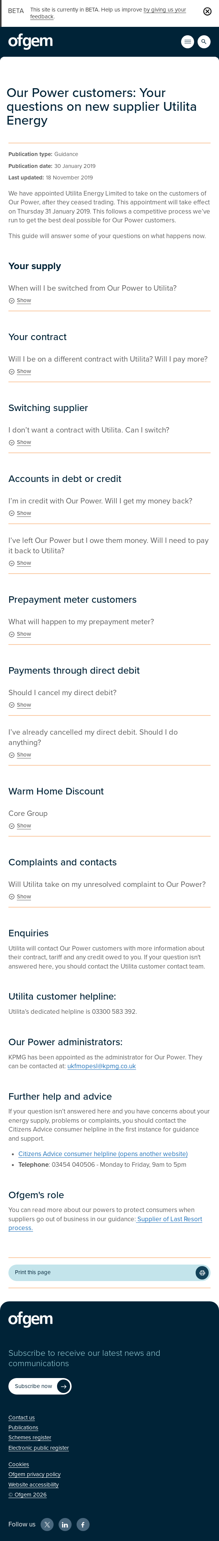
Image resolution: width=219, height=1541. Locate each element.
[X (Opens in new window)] (47, 1524)
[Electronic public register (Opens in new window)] (38, 1447)
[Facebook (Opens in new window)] (83, 1524)
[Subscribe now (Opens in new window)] (40, 1386)
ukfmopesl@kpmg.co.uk (101, 1066)
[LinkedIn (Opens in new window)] (65, 1524)
